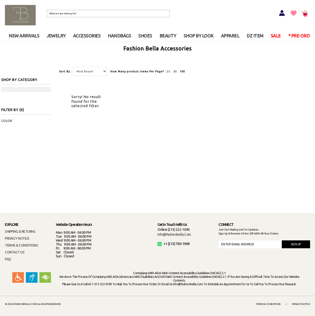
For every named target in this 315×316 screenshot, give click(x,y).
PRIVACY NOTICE (17, 238)
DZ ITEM (255, 35)
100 (182, 71)
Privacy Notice (301, 304)
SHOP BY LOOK (199, 35)
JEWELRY (56, 35)
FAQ (8, 259)
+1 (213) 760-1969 (174, 244)
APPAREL (230, 35)
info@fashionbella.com (174, 234)
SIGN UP (296, 244)
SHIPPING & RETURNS (20, 231)
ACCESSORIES (87, 35)
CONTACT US (14, 252)
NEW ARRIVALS (24, 35)
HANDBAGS (119, 35)
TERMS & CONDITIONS (21, 245)
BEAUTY (167, 35)
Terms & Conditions (268, 304)
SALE (276, 35)
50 (175, 71)
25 (168, 71)
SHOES (145, 35)
